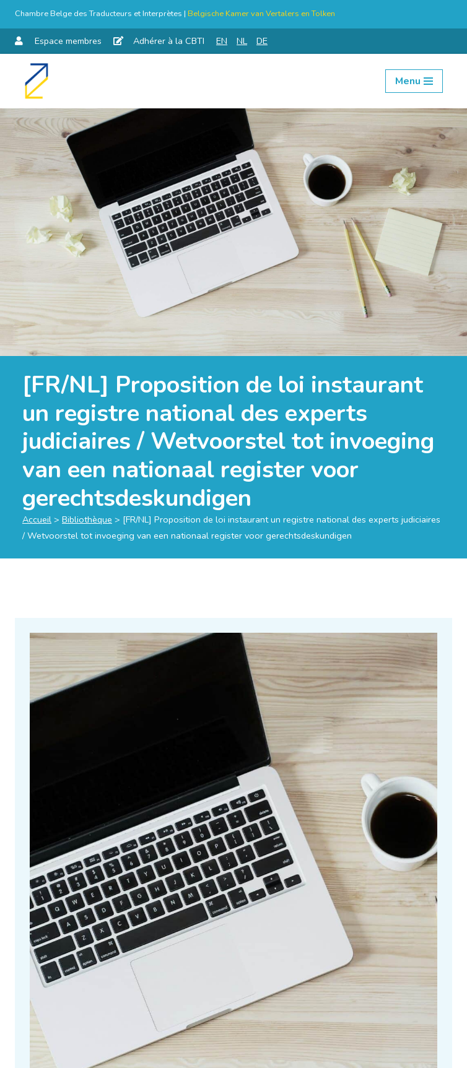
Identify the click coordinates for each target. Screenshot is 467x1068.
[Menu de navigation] (414, 81)
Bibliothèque (87, 519)
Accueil (36, 519)
